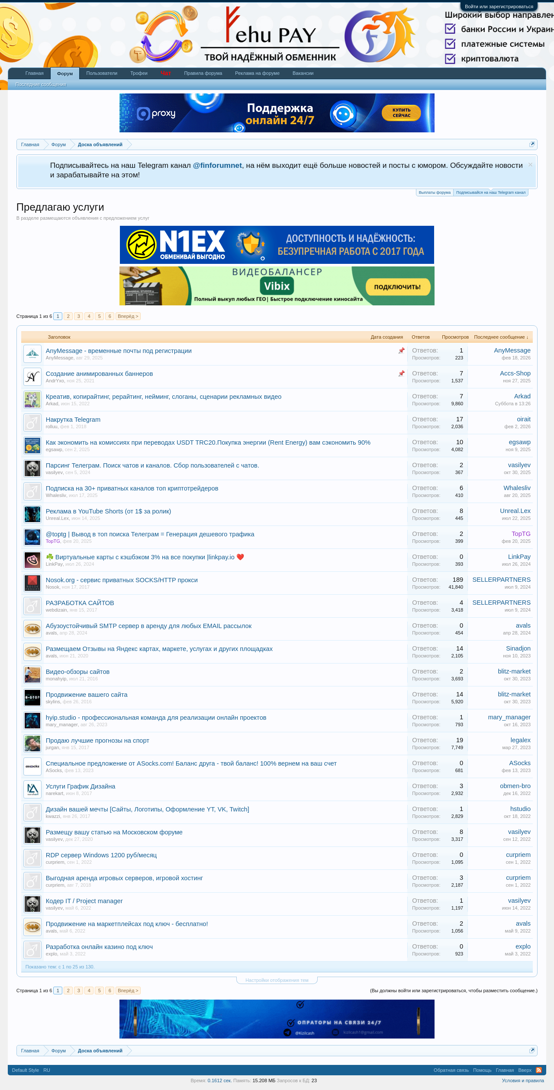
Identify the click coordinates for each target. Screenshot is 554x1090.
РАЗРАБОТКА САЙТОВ (80, 603)
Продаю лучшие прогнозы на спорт (97, 740)
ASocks (54, 770)
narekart (54, 793)
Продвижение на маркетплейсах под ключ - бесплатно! (127, 923)
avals (51, 632)
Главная (35, 73)
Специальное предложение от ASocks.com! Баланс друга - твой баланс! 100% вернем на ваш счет (191, 763)
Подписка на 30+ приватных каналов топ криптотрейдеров (132, 488)
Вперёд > (128, 316)
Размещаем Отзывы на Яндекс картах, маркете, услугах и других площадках (159, 648)
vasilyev (54, 472)
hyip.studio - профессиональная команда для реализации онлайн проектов (156, 717)
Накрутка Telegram (73, 419)
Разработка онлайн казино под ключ (99, 946)
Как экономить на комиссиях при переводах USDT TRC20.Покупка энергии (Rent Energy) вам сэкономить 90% (208, 442)
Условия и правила (523, 1080)
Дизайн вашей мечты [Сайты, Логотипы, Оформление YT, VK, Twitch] (147, 809)
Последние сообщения (41, 84)
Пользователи (101, 73)
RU (46, 1070)
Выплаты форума (435, 192)
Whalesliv (56, 495)
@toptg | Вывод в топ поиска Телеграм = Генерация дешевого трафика (150, 534)
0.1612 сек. (220, 1080)
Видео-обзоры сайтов (78, 671)
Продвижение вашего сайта (87, 694)
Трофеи (139, 73)
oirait (524, 419)
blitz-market (514, 671)
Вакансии (303, 73)
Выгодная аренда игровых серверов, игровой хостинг (124, 878)
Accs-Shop (515, 373)
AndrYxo (55, 380)
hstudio (520, 808)
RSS (539, 1070)
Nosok (52, 587)
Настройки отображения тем (277, 980)
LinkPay (54, 564)
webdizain (56, 609)
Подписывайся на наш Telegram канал (490, 192)
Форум (65, 73)
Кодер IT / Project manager (84, 901)
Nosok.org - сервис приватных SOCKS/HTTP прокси (122, 580)
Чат (166, 73)
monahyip (56, 678)
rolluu (52, 426)
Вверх (525, 1070)
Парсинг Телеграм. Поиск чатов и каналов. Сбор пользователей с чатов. (152, 465)
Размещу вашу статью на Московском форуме (114, 832)
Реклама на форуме (257, 73)
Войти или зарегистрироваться (499, 6)
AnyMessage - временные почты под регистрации (119, 350)
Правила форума (203, 73)
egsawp (54, 449)
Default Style (25, 1070)
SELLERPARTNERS (502, 579)
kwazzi (53, 816)
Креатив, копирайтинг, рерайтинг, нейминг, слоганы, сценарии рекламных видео (164, 396)
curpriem (55, 862)
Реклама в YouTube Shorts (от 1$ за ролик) (108, 511)
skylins (53, 701)
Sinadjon (518, 648)
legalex (521, 740)
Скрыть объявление (530, 164)
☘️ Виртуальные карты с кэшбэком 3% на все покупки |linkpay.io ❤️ (145, 557)
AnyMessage (60, 357)
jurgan (52, 747)
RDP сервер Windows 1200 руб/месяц (101, 855)
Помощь (482, 1070)
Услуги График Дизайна (81, 786)
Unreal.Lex (57, 518)
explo (51, 953)
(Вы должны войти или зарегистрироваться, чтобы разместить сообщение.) (454, 990)
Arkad (52, 403)
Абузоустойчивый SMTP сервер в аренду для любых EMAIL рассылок (148, 625)
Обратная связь (451, 1070)
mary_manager (62, 724)
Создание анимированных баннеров (99, 373)
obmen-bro (515, 785)
